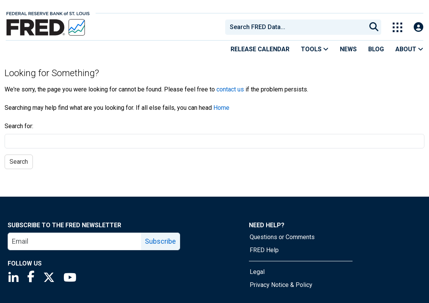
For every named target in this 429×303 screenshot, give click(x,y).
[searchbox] (297, 27)
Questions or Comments (282, 237)
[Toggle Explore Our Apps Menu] (397, 27)
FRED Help (264, 250)
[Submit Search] (374, 27)
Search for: (19, 126)
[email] (74, 241)
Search (19, 161)
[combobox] (295, 27)
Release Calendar (260, 49)
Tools (314, 49)
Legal (257, 271)
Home (221, 107)
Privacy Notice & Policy (281, 284)
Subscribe (160, 241)
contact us (230, 89)
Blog (376, 49)
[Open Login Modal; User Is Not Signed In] (418, 27)
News (348, 49)
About (409, 49)
